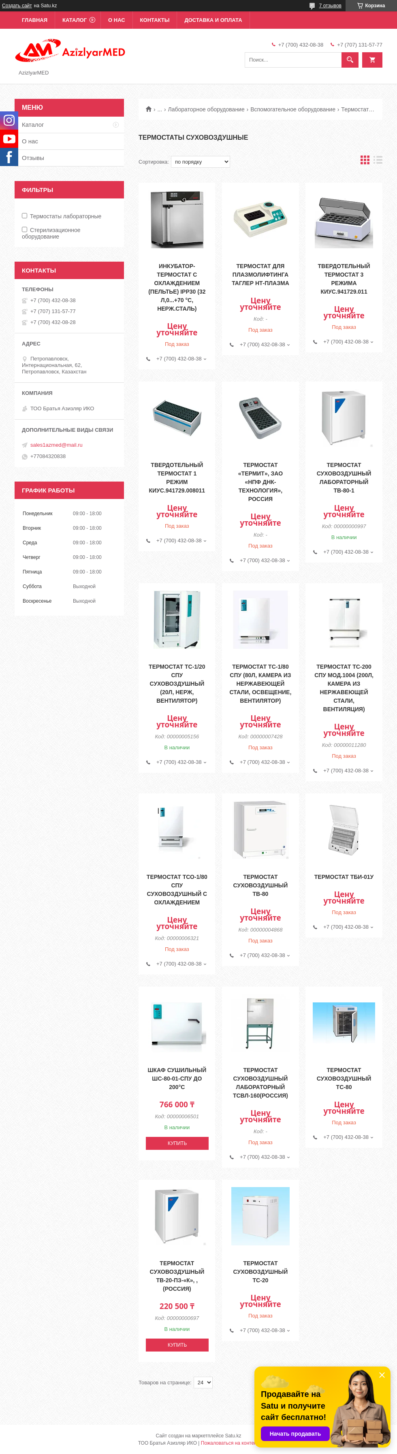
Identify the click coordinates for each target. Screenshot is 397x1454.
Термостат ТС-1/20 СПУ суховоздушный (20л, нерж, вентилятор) (177, 683)
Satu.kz (233, 1436)
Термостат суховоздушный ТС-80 (344, 1078)
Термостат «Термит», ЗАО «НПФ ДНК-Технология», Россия (260, 482)
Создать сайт (17, 6)
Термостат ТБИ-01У (344, 877)
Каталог (74, 20)
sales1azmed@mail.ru (56, 445)
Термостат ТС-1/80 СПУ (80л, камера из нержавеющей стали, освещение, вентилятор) (261, 683)
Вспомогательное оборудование (292, 109)
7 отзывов (330, 6)
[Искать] (350, 60)
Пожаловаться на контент (230, 1443)
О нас (116, 20)
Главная (34, 20)
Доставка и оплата (213, 20)
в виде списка (378, 162)
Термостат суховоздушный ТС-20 (260, 1271)
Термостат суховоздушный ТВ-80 (260, 885)
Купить (177, 1143)
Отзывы (33, 157)
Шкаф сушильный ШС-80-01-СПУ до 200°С (176, 1078)
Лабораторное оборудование (206, 109)
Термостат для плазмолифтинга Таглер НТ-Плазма (260, 274)
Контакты (155, 20)
